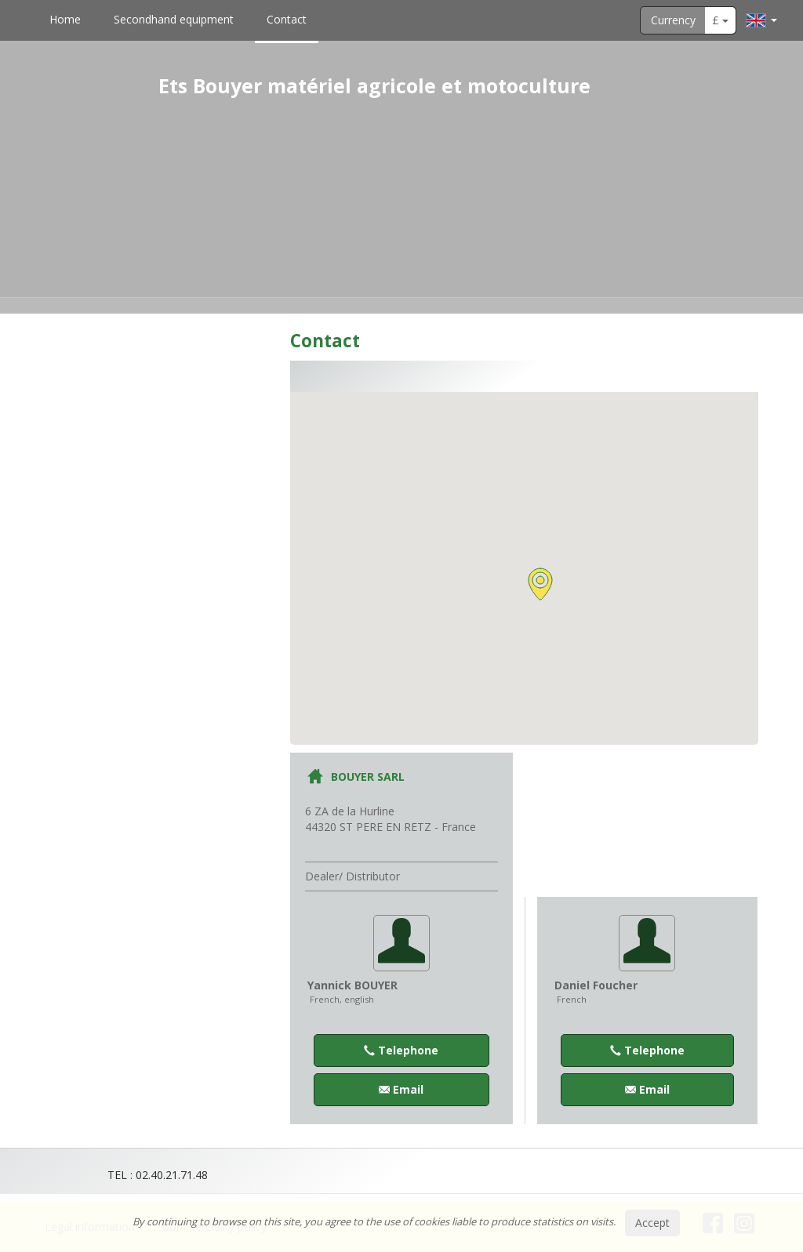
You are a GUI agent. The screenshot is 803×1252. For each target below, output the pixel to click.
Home (65, 19)
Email (401, 1089)
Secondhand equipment (174, 19)
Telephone (401, 1050)
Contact (287, 19)
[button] (540, 584)
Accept (652, 1222)
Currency (673, 20)
